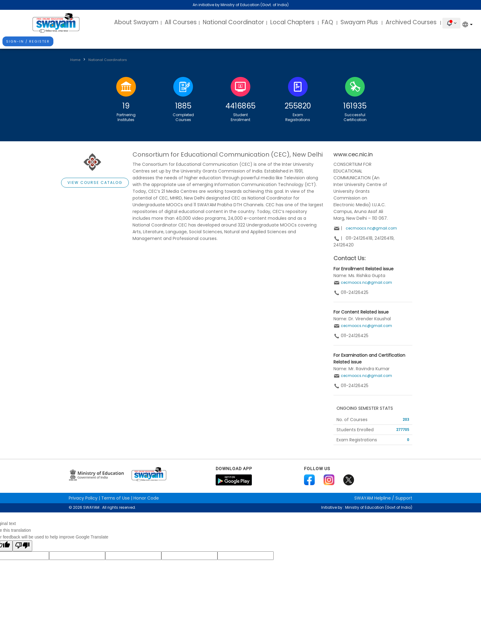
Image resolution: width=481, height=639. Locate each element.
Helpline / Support (383, 498)
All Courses (181, 22)
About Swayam (136, 22)
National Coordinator (233, 22)
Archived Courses (412, 22)
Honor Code (146, 498)
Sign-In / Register (28, 41)
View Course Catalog (94, 182)
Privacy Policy (83, 498)
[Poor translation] (22, 545)
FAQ (327, 22)
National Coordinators (107, 59)
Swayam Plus (360, 22)
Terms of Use (115, 498)
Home (75, 59)
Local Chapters (292, 22)
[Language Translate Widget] (469, 24)
